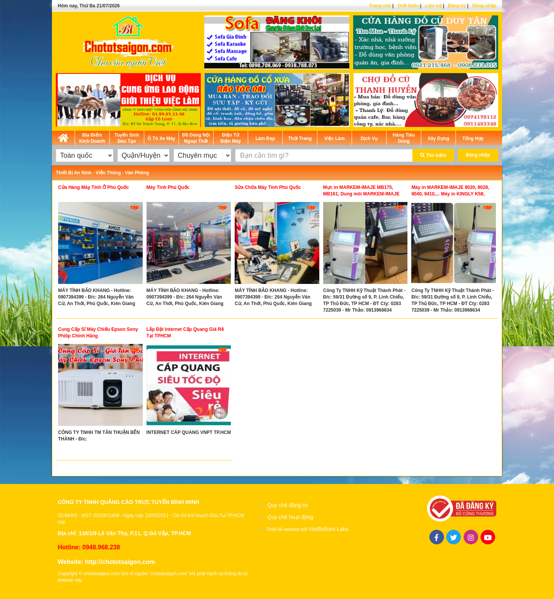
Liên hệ (433, 5)
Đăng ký (457, 5)
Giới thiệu (408, 5)
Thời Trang (300, 138)
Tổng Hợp (473, 138)
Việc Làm (334, 138)
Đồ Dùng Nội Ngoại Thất (196, 138)
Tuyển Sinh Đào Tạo (126, 138)
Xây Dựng (438, 138)
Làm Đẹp (265, 138)
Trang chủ (380, 5)
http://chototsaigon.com (120, 562)
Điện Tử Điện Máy (230, 138)
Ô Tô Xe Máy (161, 138)
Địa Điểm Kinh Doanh (92, 138)
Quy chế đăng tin (287, 505)
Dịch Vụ (368, 138)
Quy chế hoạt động (290, 517)
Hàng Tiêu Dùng (404, 138)
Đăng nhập (484, 5)
